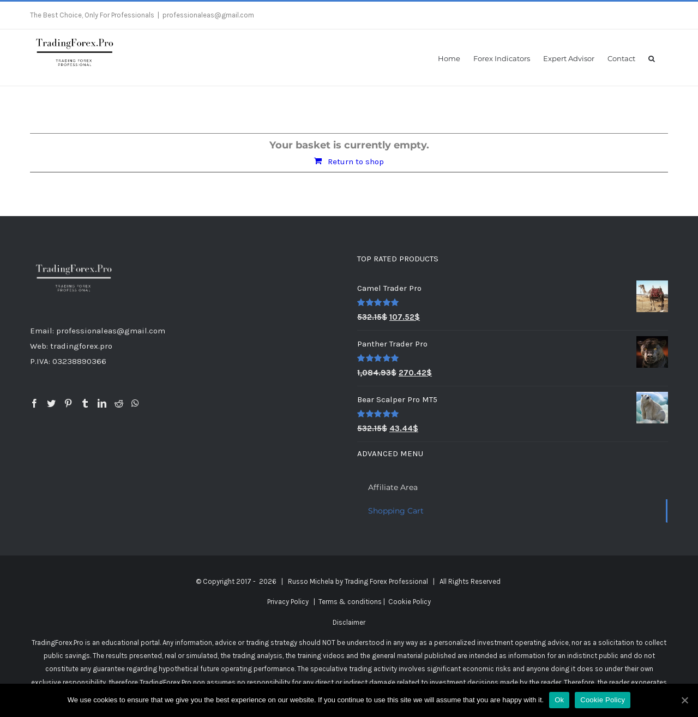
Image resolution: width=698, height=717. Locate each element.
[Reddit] (119, 403)
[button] (651, 57)
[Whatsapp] (135, 403)
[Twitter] (51, 403)
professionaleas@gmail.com (208, 15)
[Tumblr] (85, 403)
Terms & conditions (350, 602)
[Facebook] (34, 403)
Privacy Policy (288, 602)
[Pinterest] (68, 403)
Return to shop (356, 161)
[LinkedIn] (102, 403)
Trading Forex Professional (386, 581)
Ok (559, 700)
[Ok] (684, 700)
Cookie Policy (409, 602)
